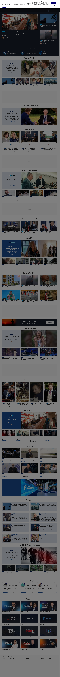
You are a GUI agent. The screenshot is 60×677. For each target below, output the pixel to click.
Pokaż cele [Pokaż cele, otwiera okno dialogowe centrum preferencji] (53, 5)
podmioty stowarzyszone (14, 2)
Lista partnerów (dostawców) (30, 5)
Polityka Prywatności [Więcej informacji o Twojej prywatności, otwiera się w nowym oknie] (4, 7)
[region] (30, 4)
